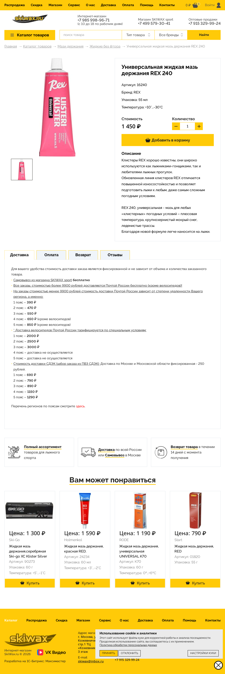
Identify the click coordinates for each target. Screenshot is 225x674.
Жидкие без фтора (105, 46)
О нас (90, 5)
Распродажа (14, 5)
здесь (80, 406)
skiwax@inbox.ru (91, 661)
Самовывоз (114, 455)
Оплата (128, 5)
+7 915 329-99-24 (205, 23)
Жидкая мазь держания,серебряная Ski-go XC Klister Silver (28, 551)
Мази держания (70, 46)
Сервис (74, 5)
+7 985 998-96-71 (93, 20)
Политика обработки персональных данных (128, 645)
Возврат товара (184, 447)
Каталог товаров (37, 46)
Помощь (146, 5)
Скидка (36, 5)
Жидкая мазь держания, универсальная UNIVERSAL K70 (139, 551)
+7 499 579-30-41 (154, 23)
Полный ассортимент (43, 447)
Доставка (108, 5)
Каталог (10, 620)
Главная (10, 46)
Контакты (167, 5)
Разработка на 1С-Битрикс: (35, 661)
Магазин (55, 5)
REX (137, 92)
